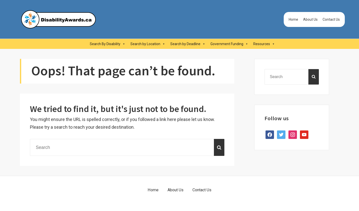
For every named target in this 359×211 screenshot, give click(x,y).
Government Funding (229, 44)
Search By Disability (107, 44)
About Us (310, 19)
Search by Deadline (187, 44)
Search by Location (147, 44)
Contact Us (331, 19)
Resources (264, 44)
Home (293, 19)
